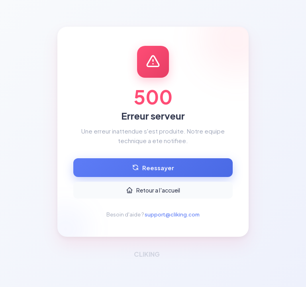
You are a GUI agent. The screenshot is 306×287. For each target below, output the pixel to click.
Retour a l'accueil (153, 190)
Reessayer (153, 167)
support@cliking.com (172, 214)
